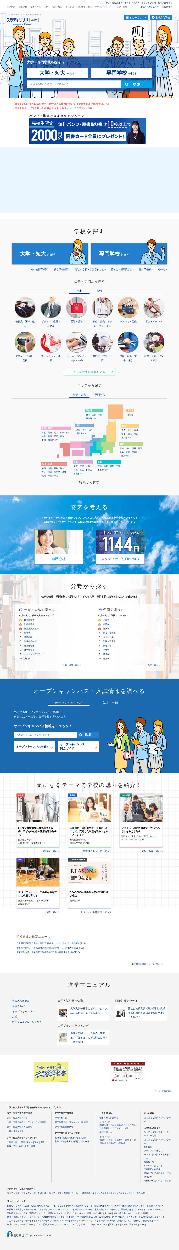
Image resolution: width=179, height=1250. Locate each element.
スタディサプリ (14, 1193)
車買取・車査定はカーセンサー (21, 1209)
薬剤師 (27, 658)
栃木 (128, 448)
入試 (14, 1016)
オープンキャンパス (104, 7)
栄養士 (127, 1128)
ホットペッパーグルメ (41, 1221)
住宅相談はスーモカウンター (125, 1217)
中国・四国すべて (50, 440)
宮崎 (50, 472)
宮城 (136, 430)
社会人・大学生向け (149, 7)
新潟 (88, 414)
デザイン (110, 1140)
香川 (50, 436)
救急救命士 (29, 645)
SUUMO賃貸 (104, 1217)
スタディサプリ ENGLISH (35, 1193)
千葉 (122, 452)
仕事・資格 (35, 7)
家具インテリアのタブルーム (20, 1224)
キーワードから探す (153, 1166)
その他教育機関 (84, 7)
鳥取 (44, 432)
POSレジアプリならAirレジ (77, 1224)
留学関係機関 (61, 269)
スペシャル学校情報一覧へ (94, 912)
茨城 (122, 448)
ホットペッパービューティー (67, 1221)
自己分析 (23, 7)
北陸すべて (81, 433)
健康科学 (128, 1140)
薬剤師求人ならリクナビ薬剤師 (21, 1213)
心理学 (106, 620)
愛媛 (56, 436)
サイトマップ (131, 3)
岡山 (56, 432)
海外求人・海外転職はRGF (145, 1221)
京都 (82, 466)
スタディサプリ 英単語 (59, 1193)
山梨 (94, 414)
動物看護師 (29, 624)
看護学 (106, 624)
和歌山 (89, 470)
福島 (136, 434)
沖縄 (64, 472)
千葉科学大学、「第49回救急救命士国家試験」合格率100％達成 (50, 948)
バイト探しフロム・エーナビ (51, 1209)
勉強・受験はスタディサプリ (20, 1217)
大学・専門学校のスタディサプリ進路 (130, 1213)
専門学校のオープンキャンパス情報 (71, 1122)
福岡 (44, 468)
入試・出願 (122, 7)
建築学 (106, 628)
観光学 (102, 1140)
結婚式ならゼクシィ (57, 1217)
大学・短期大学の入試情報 (19, 1127)
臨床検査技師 (30, 641)
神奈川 (135, 452)
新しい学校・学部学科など (89, 269)
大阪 (88, 466)
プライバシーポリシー (154, 1151)
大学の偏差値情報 (15, 1131)
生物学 (106, 650)
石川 (84, 429)
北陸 (42, 1142)
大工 (112, 1125)
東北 (17, 1142)
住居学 (119, 1140)
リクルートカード (99, 1224)
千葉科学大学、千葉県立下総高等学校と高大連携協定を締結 (48, 952)
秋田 (123, 434)
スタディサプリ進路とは (108, 3)
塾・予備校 (145, 269)
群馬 (134, 448)
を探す (57, 73)
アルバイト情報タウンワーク (79, 1209)
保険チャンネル (124, 1221)
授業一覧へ (52, 912)
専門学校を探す (62, 1117)
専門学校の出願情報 (64, 1127)
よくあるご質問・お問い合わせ (155, 3)
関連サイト (114, 1224)
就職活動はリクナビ (103, 1206)
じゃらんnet (41, 1217)
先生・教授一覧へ (151, 851)
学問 (46, 7)
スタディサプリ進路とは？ (156, 1132)
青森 (123, 430)
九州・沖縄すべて (50, 476)
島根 (50, 432)
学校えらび (18, 1006)
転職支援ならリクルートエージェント (48, 1206)
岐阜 (100, 466)
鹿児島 (57, 472)
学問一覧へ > (154, 665)
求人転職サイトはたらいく (106, 1209)
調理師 (106, 1128)
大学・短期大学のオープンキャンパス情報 (26, 1122)
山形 (130, 434)
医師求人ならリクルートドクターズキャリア (141, 1209)
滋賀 (76, 466)
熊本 (62, 468)
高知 (62, 436)
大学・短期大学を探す (17, 1117)
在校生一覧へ (50, 851)
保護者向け (167, 7)
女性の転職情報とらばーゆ (79, 1206)
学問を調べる (105, 1132)
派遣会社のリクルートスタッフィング (145, 1206)
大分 (44, 472)
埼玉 (140, 448)
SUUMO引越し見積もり (152, 1217)
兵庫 (76, 470)
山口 (68, 432)
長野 (100, 414)
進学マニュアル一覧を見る (27, 1021)
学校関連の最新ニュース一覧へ (146, 964)
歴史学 (106, 658)
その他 (161, 269)
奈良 (82, 470)
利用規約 (148, 1147)
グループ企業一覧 (129, 1224)
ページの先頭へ (165, 1091)
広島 (62, 432)
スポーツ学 (108, 637)
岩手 (130, 430)
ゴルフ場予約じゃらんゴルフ (49, 1224)
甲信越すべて (92, 418)
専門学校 (69, 7)
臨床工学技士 (122, 1125)
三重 (118, 466)
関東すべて (125, 456)
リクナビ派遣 (120, 1206)
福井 (91, 429)
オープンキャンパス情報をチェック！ (43, 726)
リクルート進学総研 (81, 1193)
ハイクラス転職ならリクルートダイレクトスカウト (61, 1213)
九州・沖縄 (30, 1146)
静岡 (106, 466)
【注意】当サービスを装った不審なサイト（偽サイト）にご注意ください (52, 108)
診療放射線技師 (31, 628)
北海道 (130, 414)
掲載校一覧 (149, 1162)
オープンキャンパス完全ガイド (72, 746)
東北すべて (126, 437)
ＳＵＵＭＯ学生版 (100, 1193)
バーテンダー (117, 1128)
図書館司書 (29, 620)
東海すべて (103, 470)
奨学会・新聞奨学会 (121, 269)
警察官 (27, 633)
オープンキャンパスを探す (32, 746)
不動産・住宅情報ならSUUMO (83, 1217)
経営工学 (122, 1143)
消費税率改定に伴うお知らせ (157, 1180)
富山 (78, 429)
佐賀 (50, 468)
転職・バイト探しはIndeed (99, 1213)
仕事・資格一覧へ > (72, 665)
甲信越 (29, 1142)
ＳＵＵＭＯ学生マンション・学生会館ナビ (129, 1193)
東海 (36, 1142)
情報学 (106, 654)
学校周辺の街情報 (152, 1169)
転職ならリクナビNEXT (18, 1206)
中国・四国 (18, 1146)
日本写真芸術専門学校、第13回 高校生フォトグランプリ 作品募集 (51, 943)
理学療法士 (29, 650)
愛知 (112, 466)
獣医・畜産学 (109, 641)
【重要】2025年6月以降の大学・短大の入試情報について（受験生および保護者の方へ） (61, 104)
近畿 (9, 1146)
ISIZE (142, 1224)
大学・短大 (57, 7)
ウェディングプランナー (35, 654)
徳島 (44, 436)
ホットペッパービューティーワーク (98, 1221)
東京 (128, 452)
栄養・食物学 (109, 633)
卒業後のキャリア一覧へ (96, 851)
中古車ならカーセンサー (18, 1221)
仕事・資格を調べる (108, 1117)
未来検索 (11, 7)
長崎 (56, 468)
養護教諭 (28, 637)
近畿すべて (79, 473)
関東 (23, 1142)
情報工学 (107, 645)
